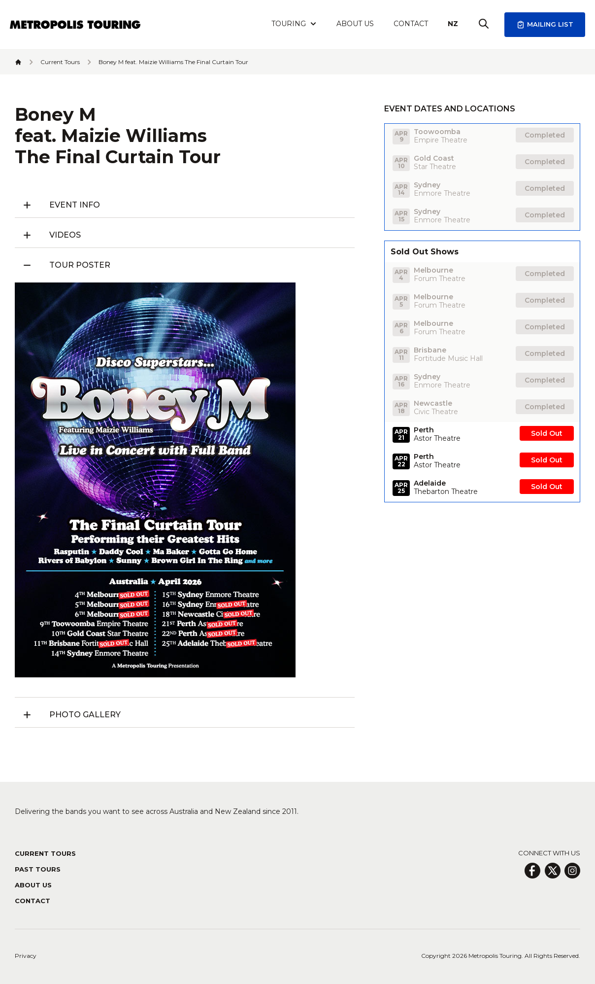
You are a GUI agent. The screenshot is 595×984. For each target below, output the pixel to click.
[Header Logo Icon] (75, 24)
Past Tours (38, 869)
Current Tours (45, 853)
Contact (411, 23)
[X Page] (552, 871)
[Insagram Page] (572, 871)
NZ (453, 23)
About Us (355, 23)
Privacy (25, 955)
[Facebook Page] (532, 871)
